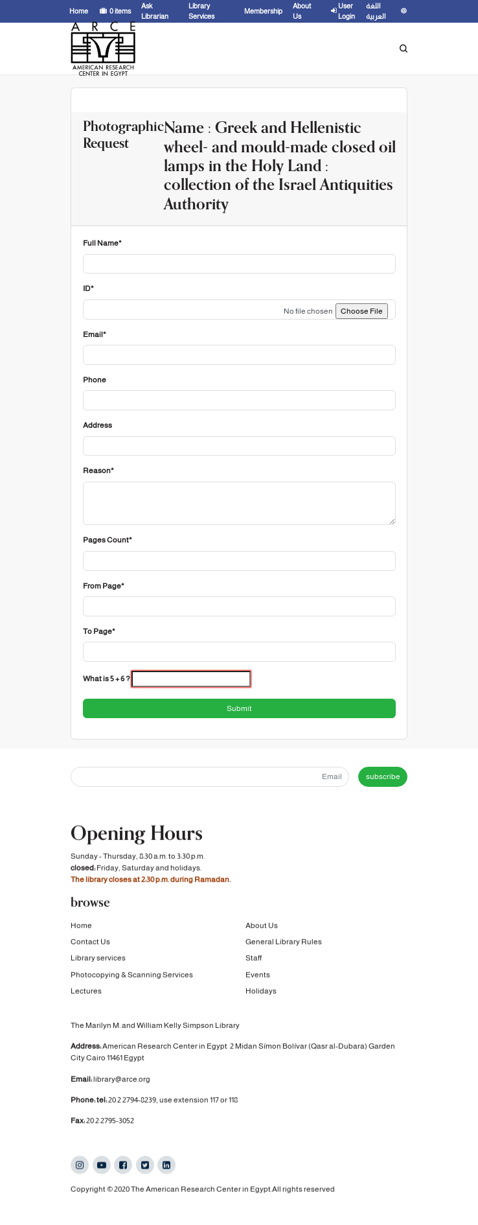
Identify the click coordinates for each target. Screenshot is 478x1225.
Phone (94, 379)
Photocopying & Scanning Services (132, 974)
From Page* (103, 585)
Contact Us (90, 941)
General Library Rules (283, 941)
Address (97, 425)
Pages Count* (107, 539)
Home (81, 925)
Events (257, 974)
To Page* (99, 631)
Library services (98, 957)
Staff (253, 957)
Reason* (98, 470)
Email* (94, 334)
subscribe (383, 776)
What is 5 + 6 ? (106, 678)
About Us (261, 925)
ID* (88, 288)
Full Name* (102, 243)
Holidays (261, 991)
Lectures (86, 991)
